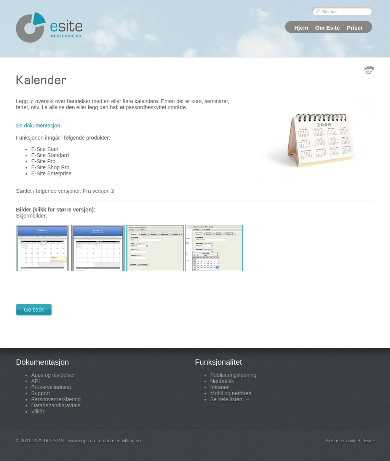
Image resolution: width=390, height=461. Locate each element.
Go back (34, 310)
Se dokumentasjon (38, 125)
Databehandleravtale (55, 405)
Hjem (301, 27)
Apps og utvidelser (53, 375)
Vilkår (38, 412)
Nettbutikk (222, 381)
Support (40, 393)
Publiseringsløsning (233, 375)
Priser (355, 27)
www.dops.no (81, 441)
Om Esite (327, 27)
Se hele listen (230, 399)
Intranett (220, 387)
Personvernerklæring (56, 399)
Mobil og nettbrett (230, 393)
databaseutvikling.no (120, 441)
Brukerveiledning (51, 387)
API (35, 381)
